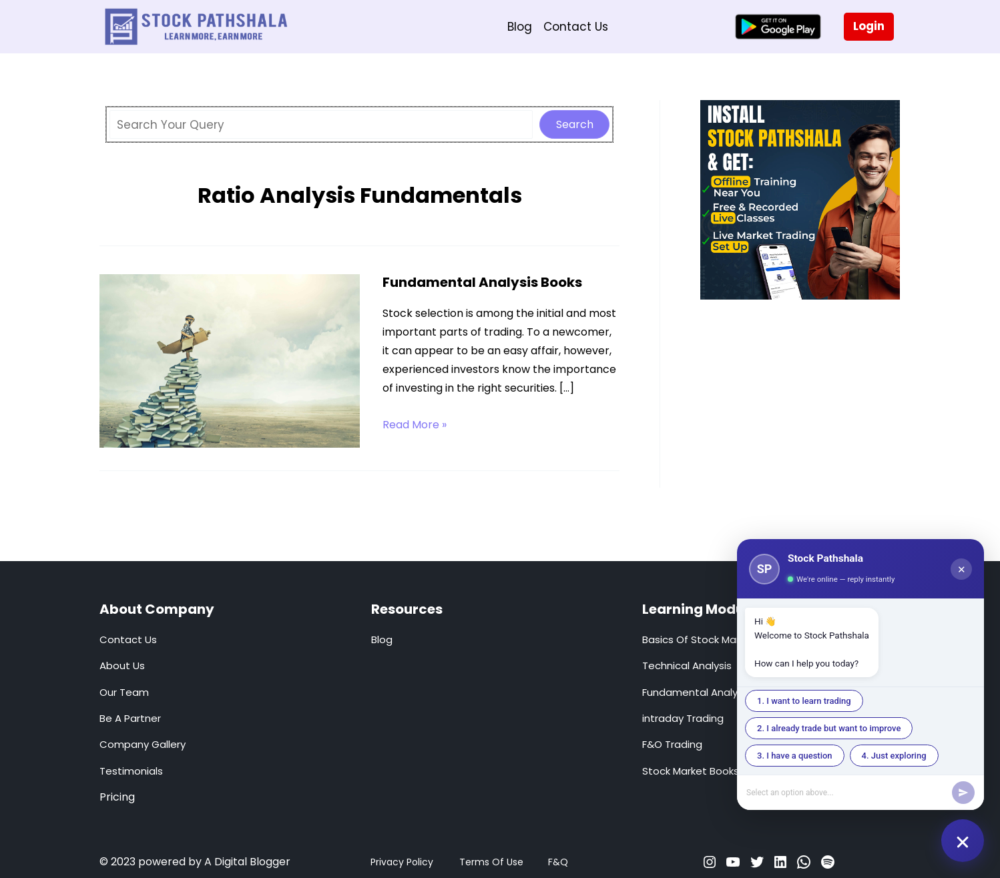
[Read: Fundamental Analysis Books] (229, 360)
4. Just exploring (894, 756)
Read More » (415, 425)
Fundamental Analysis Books (482, 282)
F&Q (558, 862)
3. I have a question (794, 756)
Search (574, 124)
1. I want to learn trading (804, 701)
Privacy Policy (401, 862)
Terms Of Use (491, 862)
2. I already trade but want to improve (829, 728)
